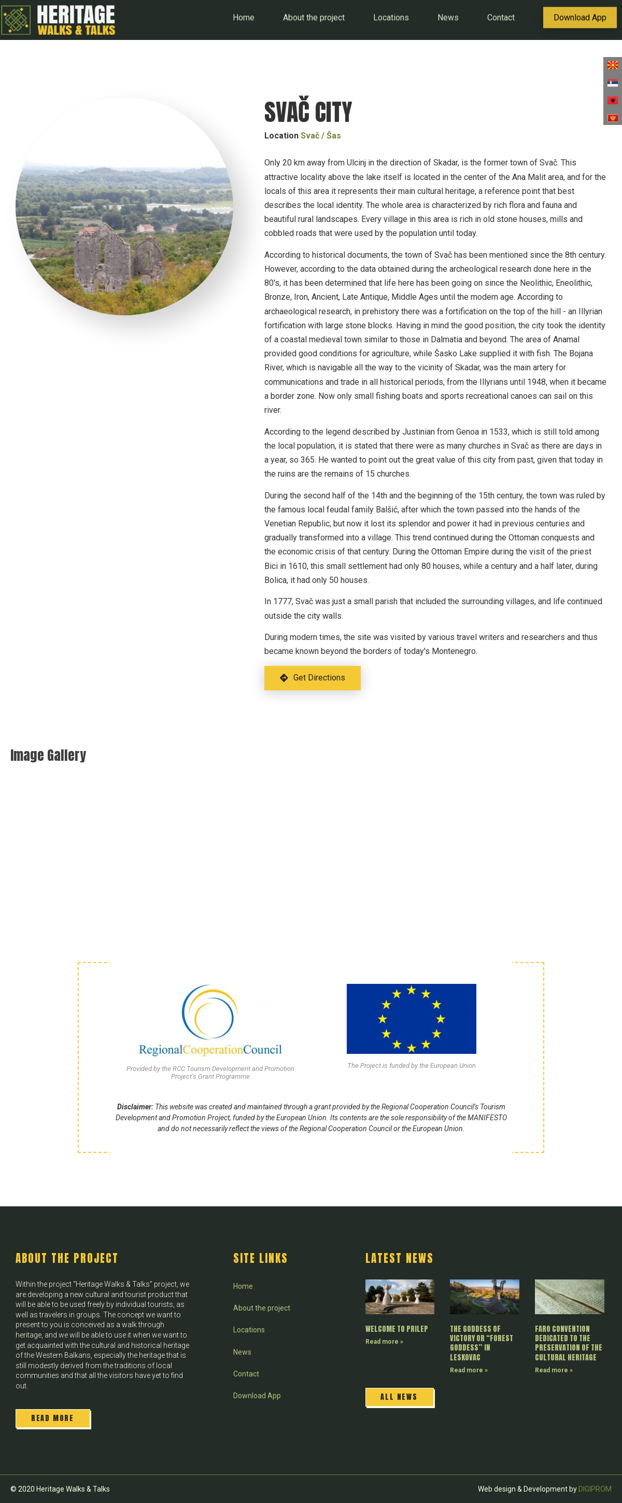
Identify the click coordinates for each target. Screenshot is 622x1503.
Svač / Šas (321, 136)
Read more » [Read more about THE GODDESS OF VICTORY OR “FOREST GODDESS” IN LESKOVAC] (469, 1370)
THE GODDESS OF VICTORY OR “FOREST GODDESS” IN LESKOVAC (481, 1343)
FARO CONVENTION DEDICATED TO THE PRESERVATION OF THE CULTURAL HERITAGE (568, 1343)
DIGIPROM (595, 1489)
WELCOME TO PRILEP (396, 1329)
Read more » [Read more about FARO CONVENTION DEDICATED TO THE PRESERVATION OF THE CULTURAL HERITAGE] (554, 1370)
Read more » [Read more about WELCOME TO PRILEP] (384, 1341)
